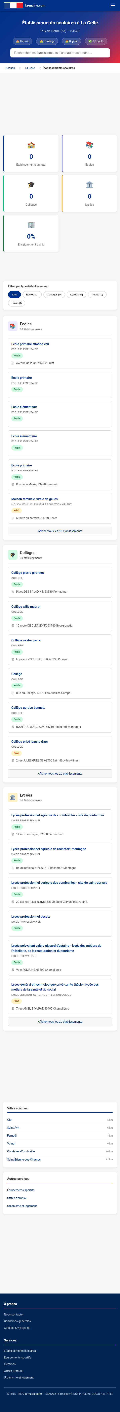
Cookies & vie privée (16, 1328)
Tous (14, 294)
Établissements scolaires (20, 1351)
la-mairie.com (33, 1394)
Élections (10, 1364)
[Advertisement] (60, 102)
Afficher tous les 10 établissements (60, 531)
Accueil (10, 68)
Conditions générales (17, 1321)
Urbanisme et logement (22, 1206)
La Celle (30, 68)
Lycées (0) (76, 294)
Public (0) (97, 294)
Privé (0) (17, 303)
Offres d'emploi (16, 1198)
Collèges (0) (54, 294)
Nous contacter (13, 1314)
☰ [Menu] (112, 5)
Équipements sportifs (20, 1190)
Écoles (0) (32, 294)
